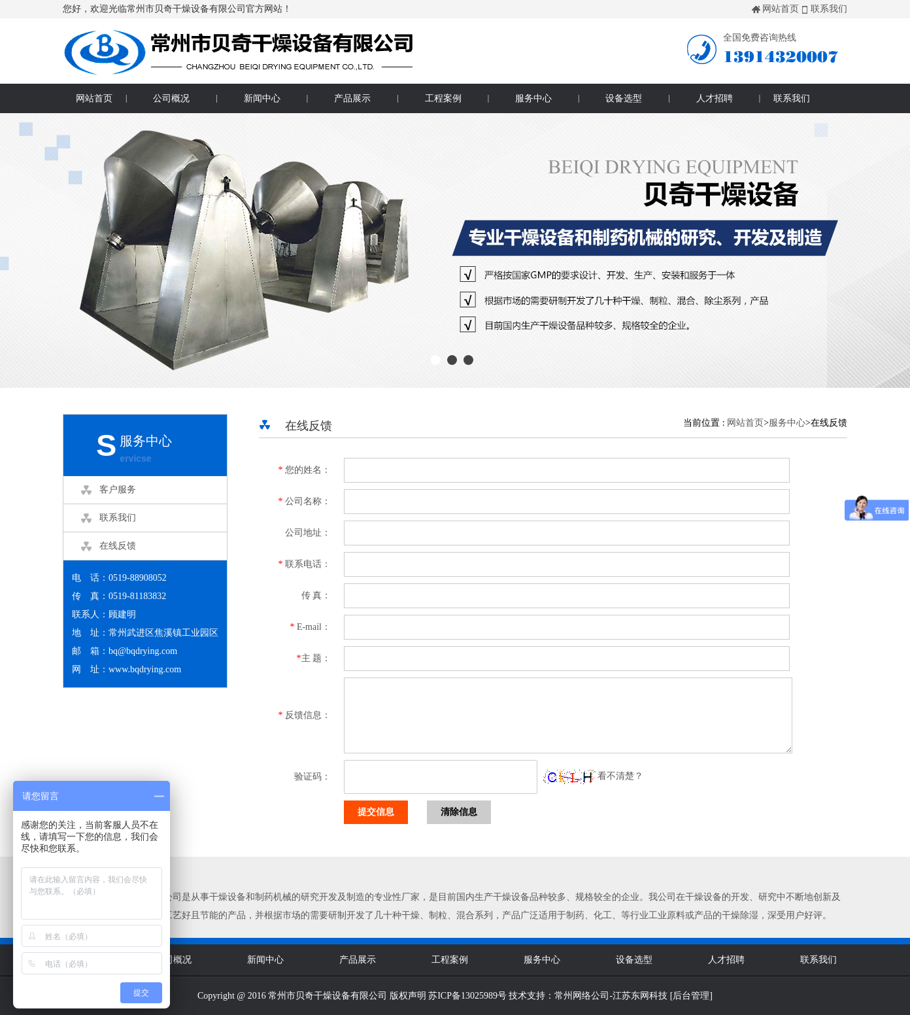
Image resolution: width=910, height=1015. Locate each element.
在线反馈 (117, 546)
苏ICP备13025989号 (467, 996)
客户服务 (117, 489)
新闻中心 (262, 98)
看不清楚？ (593, 776)
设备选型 (623, 98)
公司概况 (171, 98)
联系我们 (829, 9)
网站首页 (780, 9)
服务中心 (533, 98)
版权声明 (408, 996)
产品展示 (352, 98)
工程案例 (443, 98)
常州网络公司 (581, 996)
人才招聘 (714, 98)
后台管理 (691, 996)
